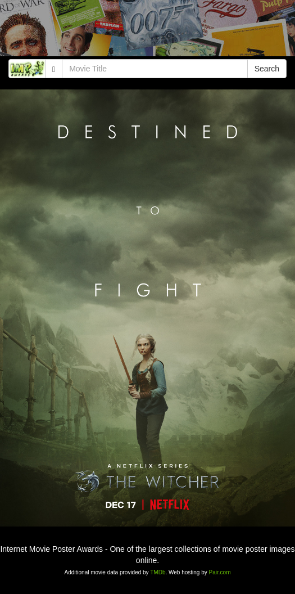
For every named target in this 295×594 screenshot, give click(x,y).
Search (267, 68)
